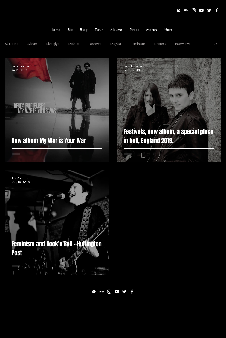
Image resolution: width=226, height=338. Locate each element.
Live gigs (52, 44)
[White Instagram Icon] (193, 10)
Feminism (138, 44)
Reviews (95, 44)
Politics (74, 44)
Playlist (115, 44)
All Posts (11, 44)
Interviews (182, 44)
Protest (160, 44)
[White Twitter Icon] (209, 10)
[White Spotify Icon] (178, 10)
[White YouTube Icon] (201, 10)
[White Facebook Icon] (216, 10)
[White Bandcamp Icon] (186, 10)
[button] (215, 44)
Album (32, 44)
